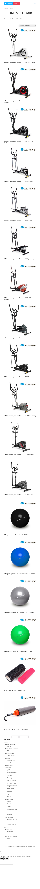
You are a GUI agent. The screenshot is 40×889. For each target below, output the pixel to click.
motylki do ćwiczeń (12, 783)
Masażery (9, 778)
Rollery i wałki (10, 788)
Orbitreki (9, 806)
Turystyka (6, 834)
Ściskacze (9, 791)
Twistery (9, 796)
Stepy (8, 794)
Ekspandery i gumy (12, 772)
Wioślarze (9, 814)
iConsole (9, 804)
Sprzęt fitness (9, 799)
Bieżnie (9, 801)
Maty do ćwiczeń (11, 780)
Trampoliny (10, 831)
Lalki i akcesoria (11, 760)
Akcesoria (8, 768)
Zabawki (9, 746)
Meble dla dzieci (11, 751)
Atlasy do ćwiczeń (12, 819)
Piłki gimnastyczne (12, 786)
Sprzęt (8, 838)
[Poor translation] (6, 858)
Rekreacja (7, 827)
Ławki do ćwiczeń (11, 824)
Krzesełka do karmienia (11, 749)
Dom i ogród (8, 829)
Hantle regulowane (12, 822)
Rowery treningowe (12, 809)
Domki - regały (11, 755)
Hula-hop (9, 775)
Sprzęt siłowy (9, 817)
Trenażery (9, 812)
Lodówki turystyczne (11, 836)
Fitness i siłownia (9, 765)
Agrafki (8, 770)
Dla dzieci (6, 742)
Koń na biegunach (10, 744)
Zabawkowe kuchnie (12, 763)
